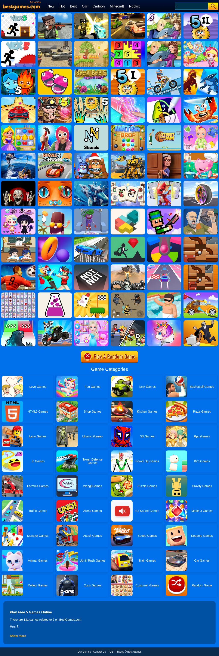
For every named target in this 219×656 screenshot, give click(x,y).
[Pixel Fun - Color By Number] (164, 321)
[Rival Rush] (55, 154)
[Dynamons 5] (200, 70)
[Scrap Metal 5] (55, 42)
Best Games (134, 651)
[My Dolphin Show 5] (164, 42)
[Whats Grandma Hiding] (164, 154)
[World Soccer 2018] (18, 265)
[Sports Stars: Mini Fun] (128, 321)
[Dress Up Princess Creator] (18, 210)
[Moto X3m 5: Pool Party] (164, 70)
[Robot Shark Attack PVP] (91, 182)
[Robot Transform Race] (128, 154)
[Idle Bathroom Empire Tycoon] (164, 293)
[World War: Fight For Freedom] (128, 265)
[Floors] (128, 238)
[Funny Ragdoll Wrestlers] (55, 265)
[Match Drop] (128, 126)
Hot (62, 6)
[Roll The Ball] (200, 265)
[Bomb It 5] (200, 42)
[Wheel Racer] (200, 182)
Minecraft (117, 6)
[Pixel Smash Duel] (164, 210)
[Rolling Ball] (200, 238)
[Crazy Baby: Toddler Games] (200, 126)
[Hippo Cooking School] (200, 154)
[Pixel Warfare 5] (91, 14)
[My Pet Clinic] (55, 182)
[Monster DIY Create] (91, 210)
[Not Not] (91, 265)
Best (73, 6)
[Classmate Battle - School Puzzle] (18, 238)
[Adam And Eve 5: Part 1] (128, 70)
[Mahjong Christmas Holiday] (128, 182)
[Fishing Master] (18, 154)
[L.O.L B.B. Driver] (164, 265)
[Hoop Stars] (55, 238)
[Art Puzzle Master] (55, 210)
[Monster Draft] (164, 182)
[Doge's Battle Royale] (128, 293)
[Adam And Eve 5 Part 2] (200, 14)
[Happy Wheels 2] (200, 210)
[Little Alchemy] (55, 293)
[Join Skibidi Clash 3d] (200, 321)
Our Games (84, 651)
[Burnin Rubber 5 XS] (128, 14)
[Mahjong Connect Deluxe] (18, 293)
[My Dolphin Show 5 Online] (164, 14)
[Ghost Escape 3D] (18, 182)
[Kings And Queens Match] (18, 126)
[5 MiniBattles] (55, 70)
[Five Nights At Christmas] (91, 154)
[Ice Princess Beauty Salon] (91, 321)
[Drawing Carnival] (164, 98)
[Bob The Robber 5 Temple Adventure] (55, 98)
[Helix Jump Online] (164, 238)
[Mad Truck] (55, 321)
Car (84, 6)
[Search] (191, 6)
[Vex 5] (18, 14)
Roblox (134, 6)
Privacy (119, 651)
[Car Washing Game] (200, 293)
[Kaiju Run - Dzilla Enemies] (18, 321)
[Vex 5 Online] (18, 42)
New (50, 6)
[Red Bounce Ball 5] (91, 42)
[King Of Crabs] (200, 98)
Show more (18, 636)
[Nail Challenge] (55, 126)
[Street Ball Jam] (164, 126)
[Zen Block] (128, 210)
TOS (110, 651)
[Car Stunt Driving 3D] (91, 238)
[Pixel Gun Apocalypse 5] (55, 14)
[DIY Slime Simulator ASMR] (128, 98)
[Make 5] (128, 42)
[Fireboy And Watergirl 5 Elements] (18, 70)
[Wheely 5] (18, 98)
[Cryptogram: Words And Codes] (91, 126)
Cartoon (99, 6)
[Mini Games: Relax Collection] (91, 293)
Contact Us (99, 651)
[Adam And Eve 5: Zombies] (91, 98)
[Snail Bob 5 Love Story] (91, 70)
